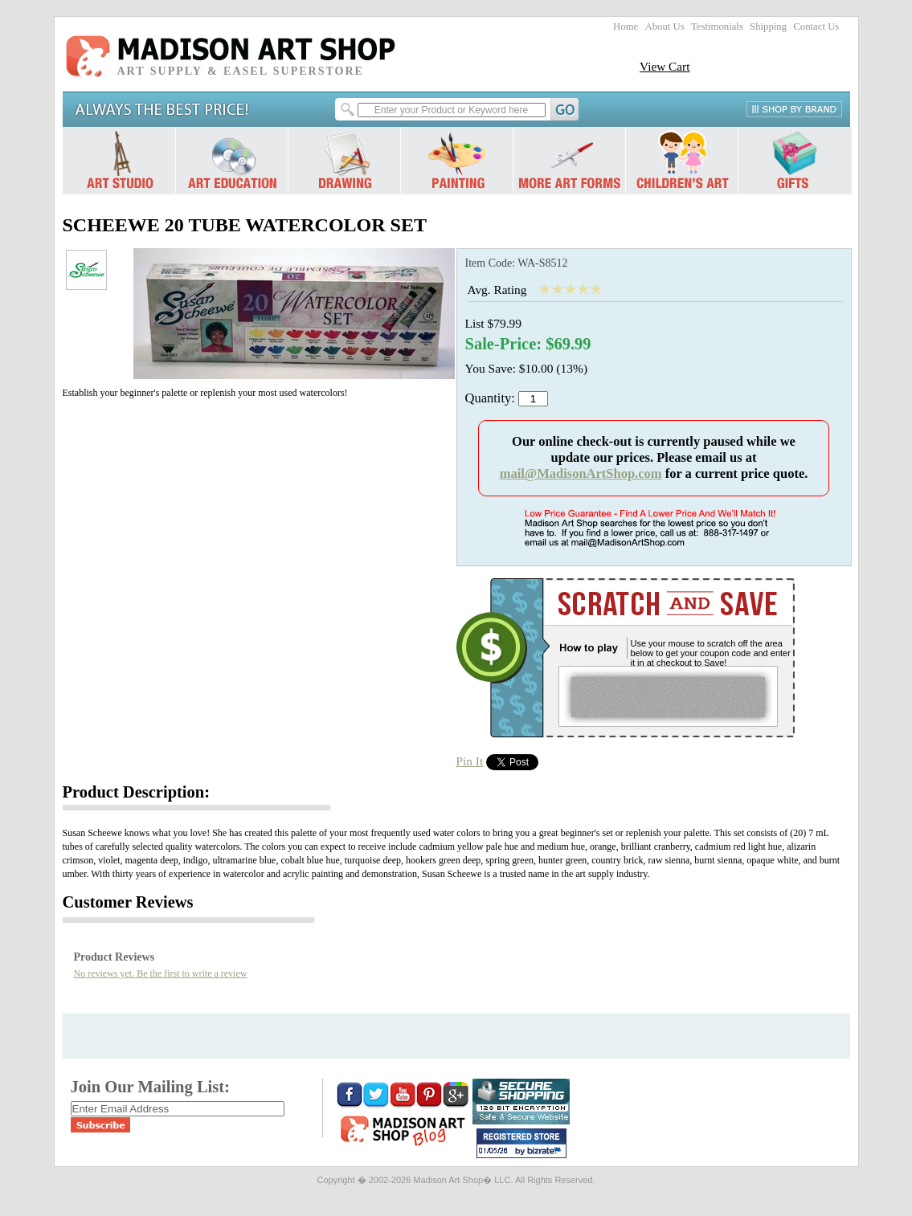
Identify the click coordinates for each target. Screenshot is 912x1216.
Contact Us (816, 26)
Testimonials (717, 26)
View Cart (665, 66)
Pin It (470, 761)
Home (625, 26)
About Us (664, 26)
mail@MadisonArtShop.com (581, 473)
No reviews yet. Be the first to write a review (160, 973)
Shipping (768, 26)
